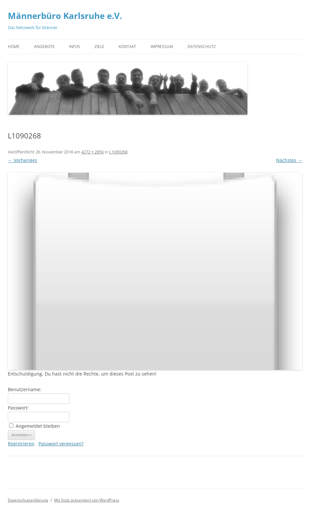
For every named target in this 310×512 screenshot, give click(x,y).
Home (14, 46)
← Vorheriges (22, 160)
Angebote (44, 46)
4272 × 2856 (92, 152)
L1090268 (118, 152)
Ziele (99, 46)
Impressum (162, 46)
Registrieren (21, 443)
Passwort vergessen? (60, 443)
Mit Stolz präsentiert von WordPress (86, 500)
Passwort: (18, 408)
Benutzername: (24, 389)
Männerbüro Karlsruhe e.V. (65, 16)
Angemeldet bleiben (38, 426)
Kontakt (127, 46)
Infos (74, 46)
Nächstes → (289, 160)
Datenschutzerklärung (28, 500)
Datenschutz (201, 46)
